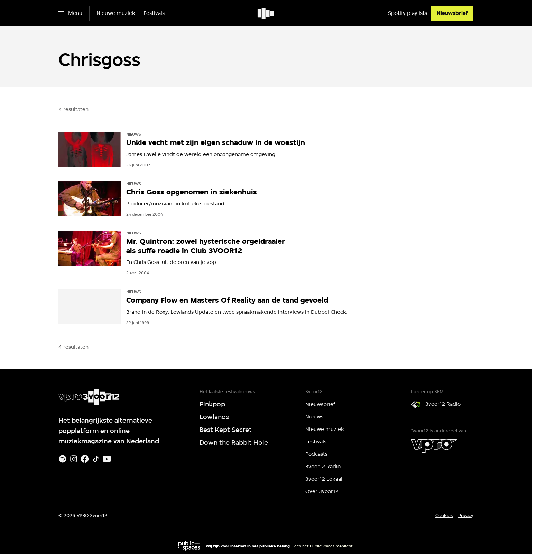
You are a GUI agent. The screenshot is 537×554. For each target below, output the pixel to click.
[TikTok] (96, 459)
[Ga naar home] (266, 13)
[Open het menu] (70, 13)
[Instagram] (74, 459)
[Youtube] (107, 459)
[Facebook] (85, 459)
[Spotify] (62, 459)
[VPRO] (434, 446)
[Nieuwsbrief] (452, 13)
